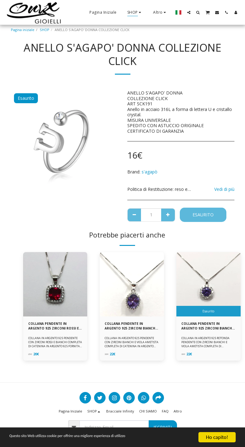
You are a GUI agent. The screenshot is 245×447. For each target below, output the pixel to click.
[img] (55, 284)
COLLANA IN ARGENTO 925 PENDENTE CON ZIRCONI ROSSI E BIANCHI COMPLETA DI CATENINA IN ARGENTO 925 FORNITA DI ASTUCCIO (55, 345)
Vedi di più (224, 189)
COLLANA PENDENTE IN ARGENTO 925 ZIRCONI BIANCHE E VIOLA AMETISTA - (207, 326)
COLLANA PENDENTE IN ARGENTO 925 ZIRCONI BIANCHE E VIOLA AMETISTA (130, 326)
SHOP (44, 29)
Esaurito (203, 215)
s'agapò (149, 172)
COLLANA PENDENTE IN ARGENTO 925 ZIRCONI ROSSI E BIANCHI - (54, 326)
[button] (188, 12)
